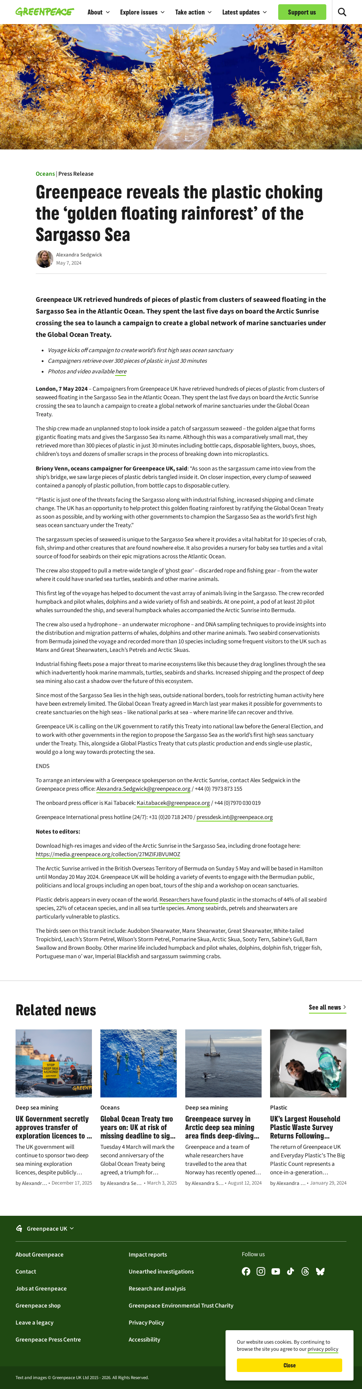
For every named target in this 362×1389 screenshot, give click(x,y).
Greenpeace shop (38, 1305)
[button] (99, 12)
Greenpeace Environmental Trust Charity (181, 1305)
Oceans (45, 173)
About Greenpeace (40, 1254)
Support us (302, 12)
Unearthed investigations (161, 1271)
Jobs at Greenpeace (41, 1288)
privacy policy (323, 1349)
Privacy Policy (146, 1322)
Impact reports (148, 1254)
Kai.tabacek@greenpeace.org (173, 803)
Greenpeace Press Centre (48, 1339)
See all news (325, 1007)
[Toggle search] (342, 12)
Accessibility (144, 1339)
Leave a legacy (34, 1322)
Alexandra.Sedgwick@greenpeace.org (144, 788)
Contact (26, 1271)
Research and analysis (157, 1288)
